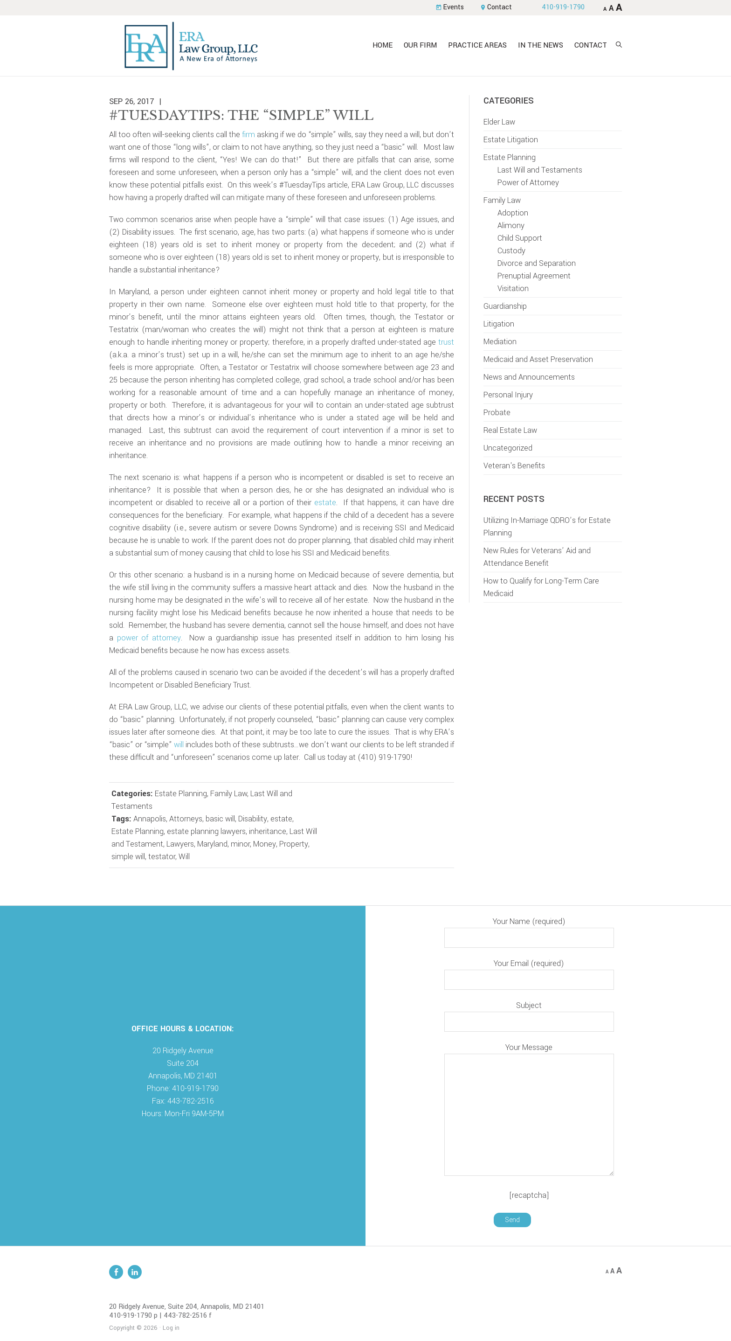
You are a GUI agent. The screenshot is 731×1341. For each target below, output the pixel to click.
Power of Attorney (528, 182)
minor (240, 844)
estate (325, 502)
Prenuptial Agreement (534, 276)
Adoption (512, 213)
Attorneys (185, 818)
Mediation (500, 341)
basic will (220, 818)
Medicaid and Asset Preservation (538, 359)
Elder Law (499, 122)
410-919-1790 (563, 7)
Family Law (228, 793)
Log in (171, 1328)
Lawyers (180, 844)
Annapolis (149, 818)
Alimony (510, 225)
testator (161, 856)
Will (184, 856)
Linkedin (135, 1272)
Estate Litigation (510, 139)
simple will (128, 856)
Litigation (498, 324)
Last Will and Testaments (539, 170)
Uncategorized (507, 448)
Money (264, 844)
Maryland (212, 844)
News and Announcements (529, 377)
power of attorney (149, 637)
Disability (252, 818)
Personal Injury (508, 394)
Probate (496, 412)
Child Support (519, 238)
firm (248, 134)
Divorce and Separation (536, 263)
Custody (511, 250)
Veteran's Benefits (514, 465)
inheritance (267, 831)
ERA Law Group (190, 46)
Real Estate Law (510, 430)
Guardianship (505, 306)
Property (293, 844)
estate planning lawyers (206, 831)
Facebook (116, 1272)
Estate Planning (181, 793)
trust (446, 342)
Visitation (513, 288)
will (179, 744)
